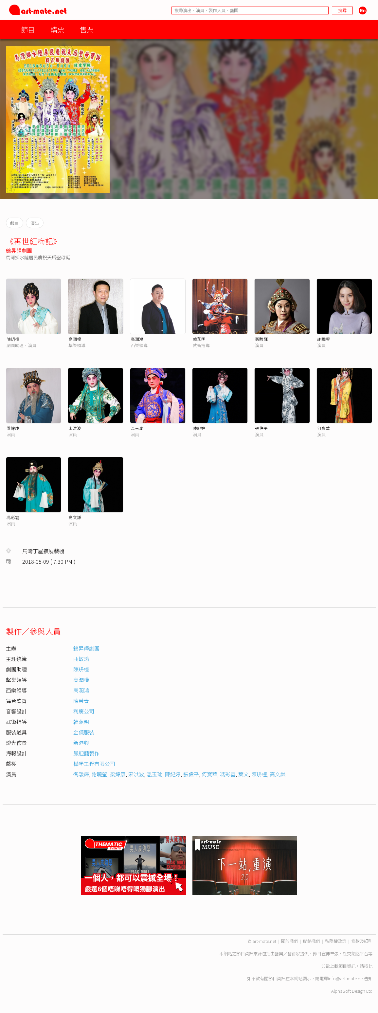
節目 (28, 29)
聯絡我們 (311, 941)
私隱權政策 (335, 941)
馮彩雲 (13, 517)
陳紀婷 (199, 428)
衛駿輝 (81, 774)
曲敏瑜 (81, 659)
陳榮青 (81, 701)
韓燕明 (199, 339)
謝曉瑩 (323, 339)
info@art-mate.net (346, 978)
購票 (57, 29)
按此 (368, 966)
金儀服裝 (83, 732)
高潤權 (74, 339)
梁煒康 (13, 428)
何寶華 (323, 428)
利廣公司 (83, 711)
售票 (87, 29)
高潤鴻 (137, 339)
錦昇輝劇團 (19, 250)
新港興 (81, 743)
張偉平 (261, 428)
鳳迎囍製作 (86, 753)
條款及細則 (361, 941)
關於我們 (289, 941)
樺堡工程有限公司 (94, 764)
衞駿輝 (261, 339)
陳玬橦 (13, 339)
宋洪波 (74, 428)
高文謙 (74, 517)
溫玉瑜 (137, 428)
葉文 (243, 774)
